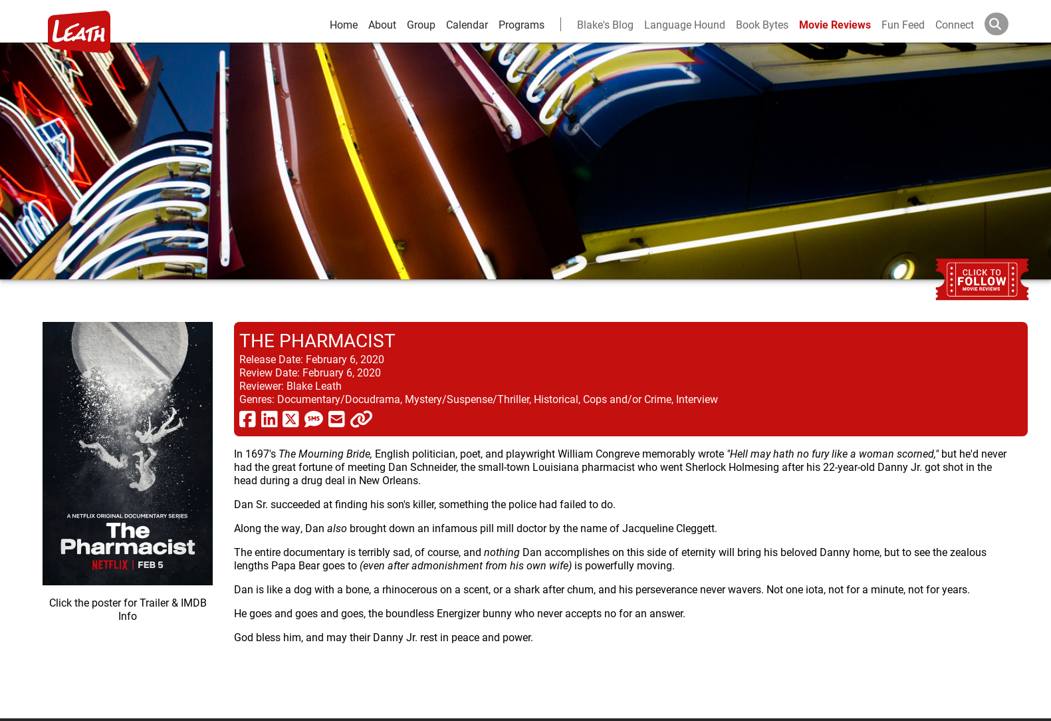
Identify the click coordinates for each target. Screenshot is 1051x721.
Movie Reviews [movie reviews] (835, 24)
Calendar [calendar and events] (467, 24)
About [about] (382, 24)
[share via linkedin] (269, 418)
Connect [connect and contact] (954, 24)
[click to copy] (361, 418)
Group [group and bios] (421, 24)
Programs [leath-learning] (521, 24)
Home (344, 24)
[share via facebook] (247, 418)
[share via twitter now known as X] (291, 418)
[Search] (1007, 24)
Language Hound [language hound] (684, 24)
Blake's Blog (605, 24)
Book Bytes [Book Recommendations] (762, 24)
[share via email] (336, 418)
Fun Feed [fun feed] (903, 24)
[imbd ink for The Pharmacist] (128, 509)
